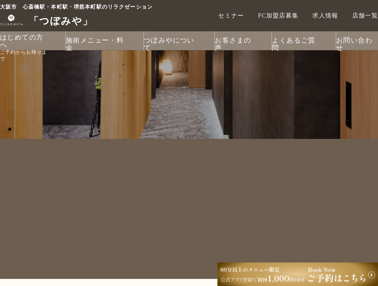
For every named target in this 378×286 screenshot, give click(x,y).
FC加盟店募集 (278, 15)
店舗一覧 (365, 15)
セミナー (231, 15)
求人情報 (325, 15)
